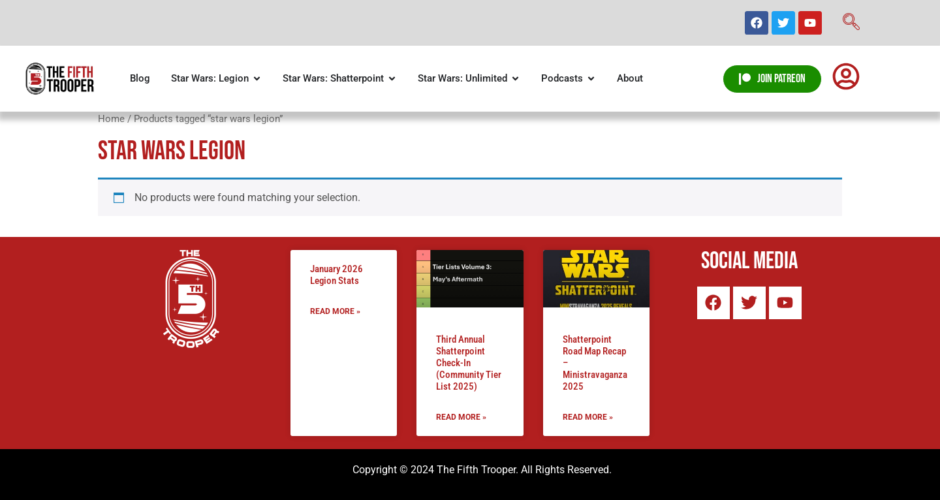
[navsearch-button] (851, 23)
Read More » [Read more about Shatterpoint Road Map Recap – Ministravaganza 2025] (588, 417)
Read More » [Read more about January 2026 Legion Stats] (335, 311)
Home (111, 119)
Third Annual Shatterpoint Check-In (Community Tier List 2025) (468, 363)
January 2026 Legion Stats (336, 275)
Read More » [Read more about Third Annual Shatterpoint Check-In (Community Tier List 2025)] (461, 417)
